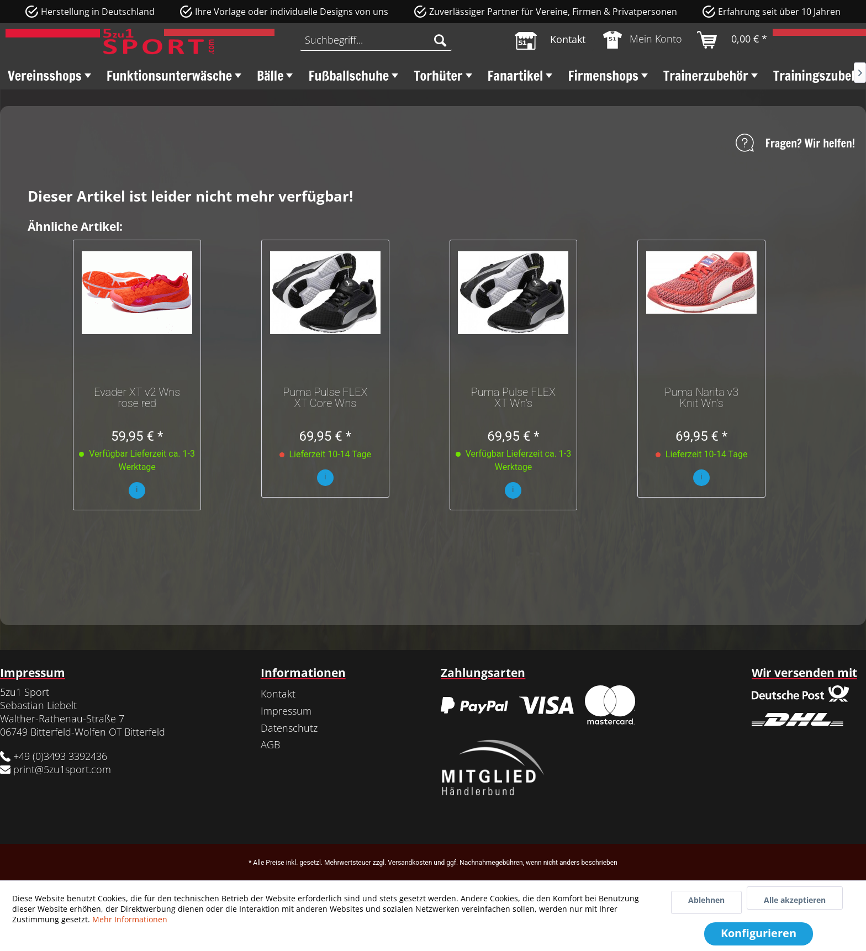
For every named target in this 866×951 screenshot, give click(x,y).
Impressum (286, 710)
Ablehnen (706, 900)
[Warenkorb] (733, 40)
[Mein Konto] (643, 40)
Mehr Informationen (129, 919)
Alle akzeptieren (795, 900)
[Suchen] (440, 40)
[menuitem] (375, 40)
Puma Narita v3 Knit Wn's (701, 398)
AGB (270, 744)
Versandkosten (410, 863)
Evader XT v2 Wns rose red (137, 398)
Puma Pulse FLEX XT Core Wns (325, 398)
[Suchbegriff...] (375, 40)
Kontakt (278, 693)
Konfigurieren (758, 933)
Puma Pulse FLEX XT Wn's (513, 398)
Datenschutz (289, 728)
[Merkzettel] (550, 40)
